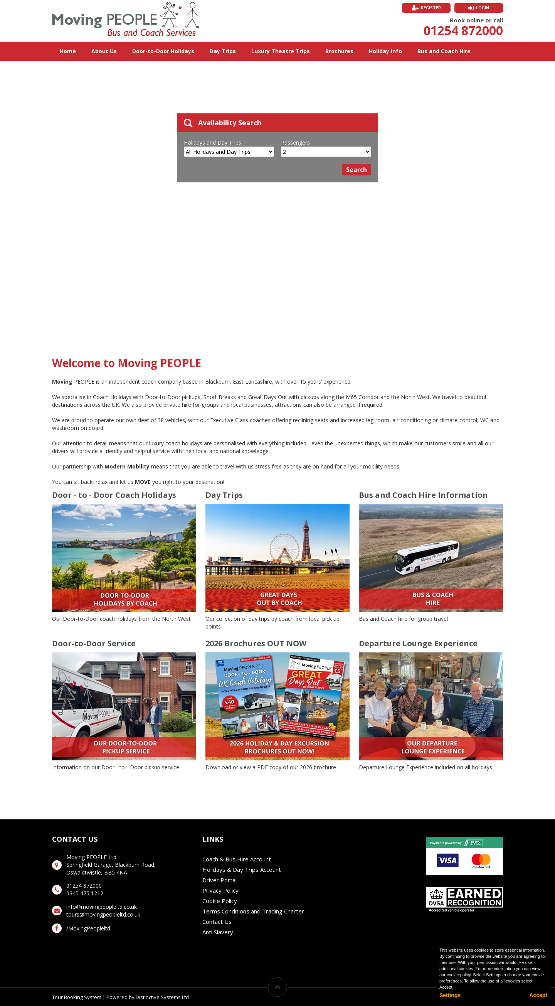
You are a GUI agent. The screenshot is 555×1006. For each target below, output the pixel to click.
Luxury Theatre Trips (280, 51)
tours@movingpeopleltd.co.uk (103, 914)
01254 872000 (463, 30)
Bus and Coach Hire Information (423, 495)
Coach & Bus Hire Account (236, 859)
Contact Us (217, 921)
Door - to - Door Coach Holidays (114, 495)
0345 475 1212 (84, 893)
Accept (538, 995)
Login (482, 7)
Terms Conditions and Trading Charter (253, 911)
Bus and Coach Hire (444, 51)
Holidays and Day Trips (212, 142)
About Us (104, 51)
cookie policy (459, 974)
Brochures (339, 51)
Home (68, 51)
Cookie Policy (219, 901)
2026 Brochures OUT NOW (255, 643)
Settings (450, 995)
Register (431, 7)
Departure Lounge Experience (418, 643)
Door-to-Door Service (94, 643)
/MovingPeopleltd (88, 928)
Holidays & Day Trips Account (241, 869)
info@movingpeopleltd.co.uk (101, 906)
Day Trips (223, 51)
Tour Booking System (76, 997)
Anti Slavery (217, 932)
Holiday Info (385, 51)
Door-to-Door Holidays (163, 51)
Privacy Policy (220, 890)
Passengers (295, 142)
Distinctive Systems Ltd (162, 997)
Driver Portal (219, 880)
